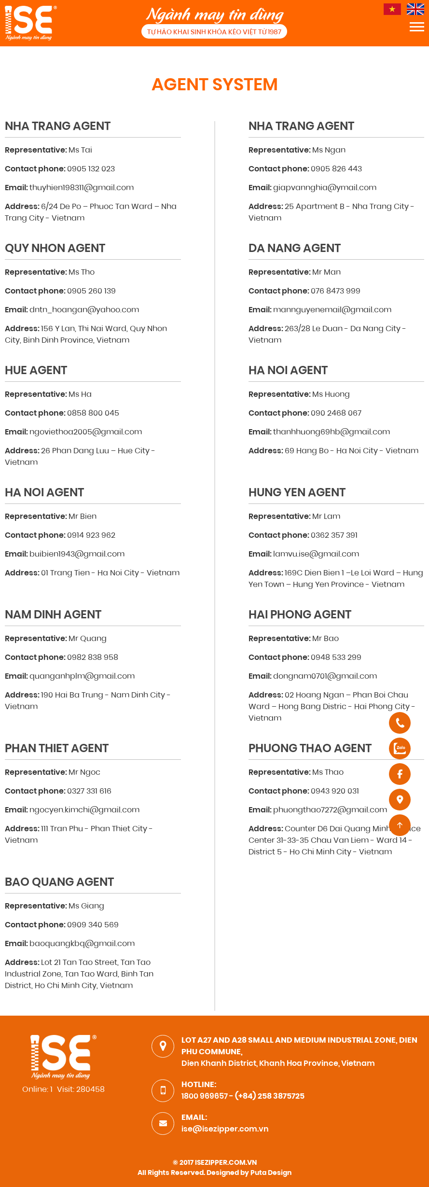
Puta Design (270, 1173)
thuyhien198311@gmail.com (81, 188)
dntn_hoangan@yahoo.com (84, 310)
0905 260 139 (91, 291)
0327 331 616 (89, 792)
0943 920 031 (335, 792)
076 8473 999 (335, 291)
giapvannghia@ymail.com (324, 188)
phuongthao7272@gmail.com (330, 810)
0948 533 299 (336, 658)
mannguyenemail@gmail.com (332, 310)
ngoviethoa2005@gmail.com (85, 432)
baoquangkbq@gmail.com (82, 944)
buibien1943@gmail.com (77, 555)
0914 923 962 (91, 536)
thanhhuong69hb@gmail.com (331, 432)
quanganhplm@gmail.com (82, 677)
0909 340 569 (93, 925)
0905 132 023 (91, 169)
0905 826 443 (336, 169)
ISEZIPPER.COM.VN (226, 1163)
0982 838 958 (92, 658)
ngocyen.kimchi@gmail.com (84, 810)
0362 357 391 (334, 536)
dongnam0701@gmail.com (325, 677)
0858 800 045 (93, 414)
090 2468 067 (336, 414)
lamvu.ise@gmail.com (316, 555)
